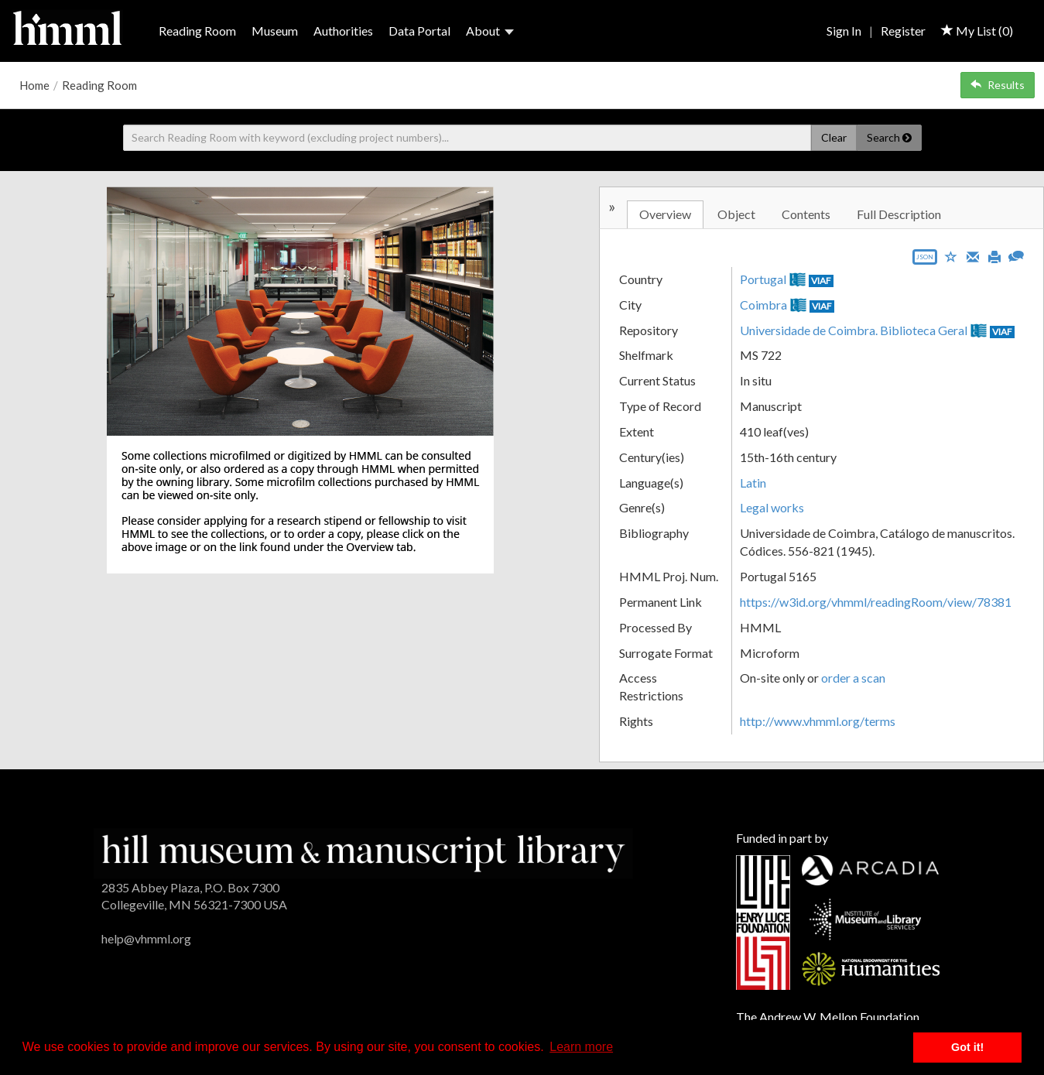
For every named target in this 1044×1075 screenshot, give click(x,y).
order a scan (853, 677)
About (490, 30)
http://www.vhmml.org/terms (817, 721)
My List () (977, 30)
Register (903, 30)
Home (34, 85)
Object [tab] (736, 214)
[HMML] (364, 851)
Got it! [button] (967, 1047)
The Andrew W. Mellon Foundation (827, 1016)
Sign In (844, 30)
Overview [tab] (665, 214)
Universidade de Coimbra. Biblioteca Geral (853, 330)
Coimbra (763, 304)
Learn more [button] (581, 1046)
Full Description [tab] (899, 214)
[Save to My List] (951, 256)
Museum (275, 30)
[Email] (973, 255)
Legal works (772, 507)
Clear (834, 137)
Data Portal (419, 30)
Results (997, 84)
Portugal (763, 279)
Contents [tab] (806, 214)
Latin (753, 482)
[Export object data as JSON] (924, 260)
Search (889, 137)
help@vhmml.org (146, 938)
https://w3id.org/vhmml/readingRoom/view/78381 (875, 601)
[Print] (994, 255)
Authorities (343, 30)
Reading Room (197, 30)
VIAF (821, 280)
